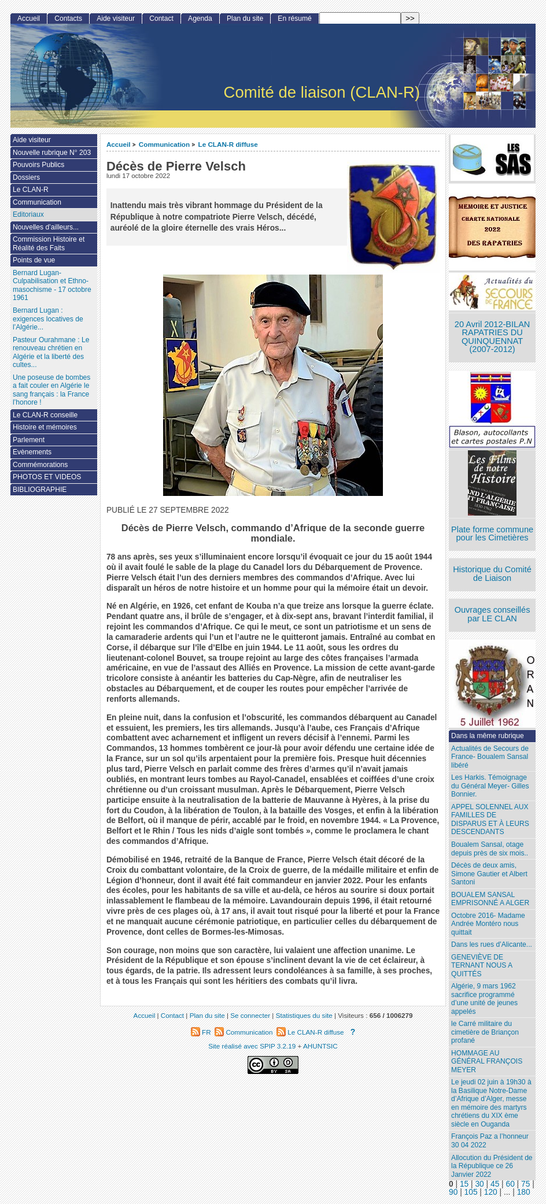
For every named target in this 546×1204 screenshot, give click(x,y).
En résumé (294, 18)
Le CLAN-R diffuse (228, 144)
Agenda (200, 18)
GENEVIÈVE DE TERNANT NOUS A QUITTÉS (481, 965)
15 (464, 1184)
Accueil (118, 144)
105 (471, 1192)
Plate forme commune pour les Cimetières (492, 533)
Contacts (68, 18)
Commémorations (40, 465)
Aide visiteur (116, 18)
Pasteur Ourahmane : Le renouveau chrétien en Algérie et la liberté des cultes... (51, 352)
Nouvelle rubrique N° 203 (52, 153)
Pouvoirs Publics (38, 165)
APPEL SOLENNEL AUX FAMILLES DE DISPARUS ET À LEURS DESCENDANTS (490, 819)
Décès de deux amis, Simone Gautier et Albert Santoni (489, 873)
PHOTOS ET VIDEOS (47, 477)
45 (494, 1184)
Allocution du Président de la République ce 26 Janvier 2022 (492, 1166)
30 (479, 1184)
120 (490, 1192)
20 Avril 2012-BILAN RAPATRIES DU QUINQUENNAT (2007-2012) (492, 337)
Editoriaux (28, 214)
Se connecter (250, 1015)
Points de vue (34, 260)
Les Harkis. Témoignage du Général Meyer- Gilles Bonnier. (490, 785)
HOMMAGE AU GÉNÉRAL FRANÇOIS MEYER (486, 1061)
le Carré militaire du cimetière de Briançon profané (485, 1032)
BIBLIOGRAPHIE (40, 490)
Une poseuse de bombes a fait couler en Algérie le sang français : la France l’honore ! (51, 390)
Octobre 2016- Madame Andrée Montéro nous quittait (488, 924)
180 (523, 1192)
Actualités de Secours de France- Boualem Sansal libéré (490, 756)
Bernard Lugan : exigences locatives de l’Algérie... (48, 318)
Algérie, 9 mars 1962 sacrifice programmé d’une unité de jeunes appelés (484, 999)
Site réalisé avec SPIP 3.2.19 (252, 1046)
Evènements (32, 452)
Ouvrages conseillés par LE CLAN (492, 614)
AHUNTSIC (320, 1046)
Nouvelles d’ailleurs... (46, 227)
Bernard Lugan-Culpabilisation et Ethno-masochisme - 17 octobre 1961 (52, 285)
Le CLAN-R (31, 190)
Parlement (29, 440)
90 (453, 1192)
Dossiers (26, 177)
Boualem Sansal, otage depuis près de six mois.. (489, 848)
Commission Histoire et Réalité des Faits (48, 243)
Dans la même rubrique (487, 736)
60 (510, 1184)
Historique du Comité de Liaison (492, 573)
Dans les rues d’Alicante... (491, 944)
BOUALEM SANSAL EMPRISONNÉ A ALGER (490, 899)
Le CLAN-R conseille (45, 415)
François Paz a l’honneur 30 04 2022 (490, 1140)
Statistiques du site (304, 1015)
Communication (164, 144)
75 (525, 1184)
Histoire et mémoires (45, 427)
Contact (161, 18)
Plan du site (245, 18)
